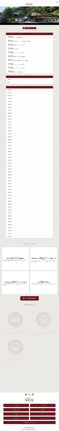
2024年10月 (10, 139)
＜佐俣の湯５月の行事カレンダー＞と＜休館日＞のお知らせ (19, 41)
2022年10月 (10, 210)
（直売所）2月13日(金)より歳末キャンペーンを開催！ (18, 60)
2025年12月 (10, 101)
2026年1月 (10, 98)
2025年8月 (10, 113)
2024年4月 (10, 157)
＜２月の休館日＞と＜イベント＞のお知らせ (16, 64)
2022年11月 (10, 207)
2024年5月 (10, 154)
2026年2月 (10, 95)
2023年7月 (10, 183)
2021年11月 (10, 224)
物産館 (16, 418)
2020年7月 (10, 227)
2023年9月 (10, 177)
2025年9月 (10, 110)
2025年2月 (10, 130)
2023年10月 (10, 174)
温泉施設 (43, 409)
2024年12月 (10, 136)
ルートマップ (14, 333)
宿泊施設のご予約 (16, 409)
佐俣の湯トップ (23, 23)
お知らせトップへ (29, 28)
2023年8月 (10, 180)
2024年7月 (10, 148)
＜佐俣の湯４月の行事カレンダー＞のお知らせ (16, 45)
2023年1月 (10, 201)
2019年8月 (10, 236)
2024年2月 (10, 163)
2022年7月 (10, 218)
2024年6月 (10, 151)
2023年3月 (10, 195)
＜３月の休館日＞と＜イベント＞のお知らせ (16, 52)
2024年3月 (10, 160)
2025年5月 (10, 122)
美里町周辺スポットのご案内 (29, 422)
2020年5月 (10, 230)
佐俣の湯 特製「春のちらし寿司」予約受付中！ (17, 56)
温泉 (8, 82)
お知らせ (9, 79)
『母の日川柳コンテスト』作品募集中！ (15, 37)
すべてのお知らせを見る (29, 298)
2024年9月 (10, 142)
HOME (16, 405)
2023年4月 (10, 192)
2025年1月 (10, 133)
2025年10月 (10, 107)
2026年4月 (10, 89)
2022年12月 (10, 204)
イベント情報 (42, 405)
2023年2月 (10, 198)
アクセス (43, 418)
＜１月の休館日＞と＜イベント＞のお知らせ (16, 68)
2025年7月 (10, 116)
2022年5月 (10, 221)
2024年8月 (10, 145)
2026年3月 (10, 92)
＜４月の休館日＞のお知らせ (44, 282)
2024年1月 (10, 166)
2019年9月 (10, 233)
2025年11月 (10, 104)
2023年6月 (10, 186)
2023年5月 (10, 189)
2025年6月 (10, 119)
